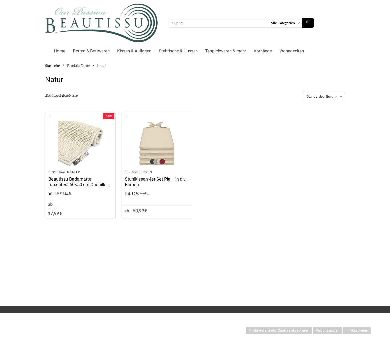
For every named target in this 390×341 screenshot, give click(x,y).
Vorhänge (263, 51)
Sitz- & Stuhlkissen (138, 172)
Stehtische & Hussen (178, 51)
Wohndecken (291, 51)
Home (59, 51)
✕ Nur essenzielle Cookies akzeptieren (279, 330)
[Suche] (308, 23)
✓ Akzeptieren (357, 330)
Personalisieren (327, 330)
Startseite (52, 66)
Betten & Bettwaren (91, 51)
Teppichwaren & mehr (225, 51)
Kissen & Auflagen (134, 51)
